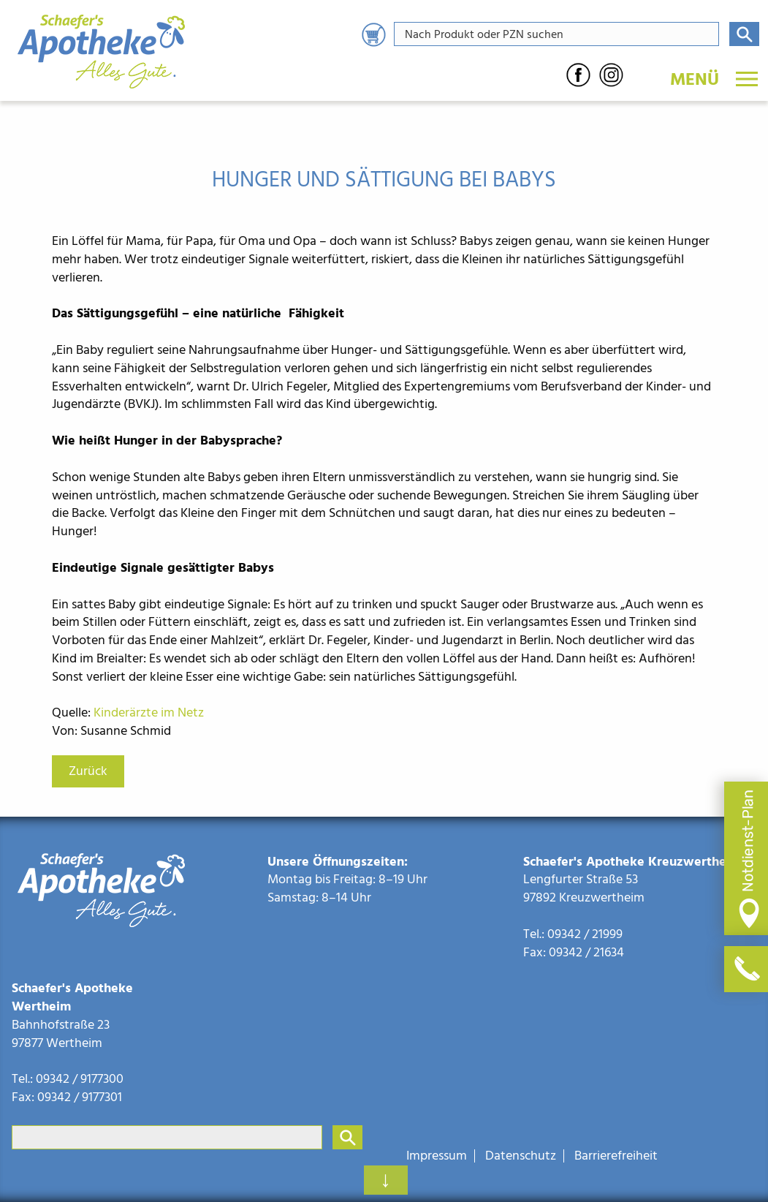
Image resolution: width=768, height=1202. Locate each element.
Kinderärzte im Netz (149, 712)
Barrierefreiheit (616, 1156)
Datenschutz (520, 1156)
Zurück (88, 771)
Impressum (436, 1156)
